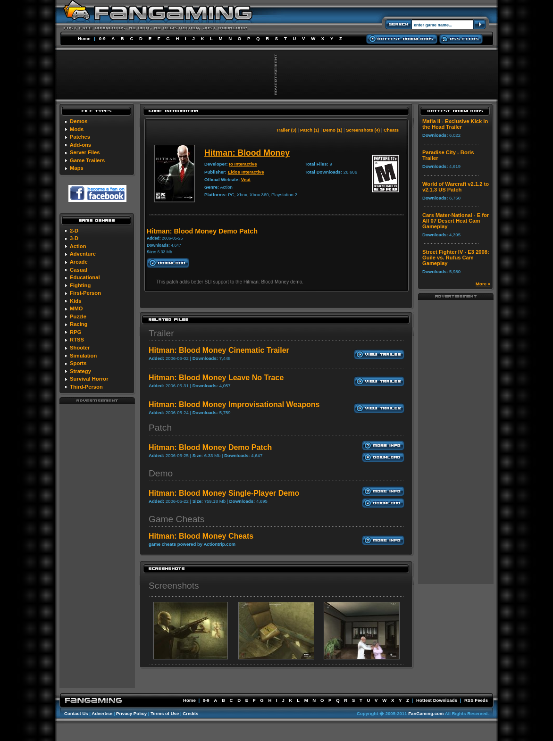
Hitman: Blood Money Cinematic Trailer (219, 350)
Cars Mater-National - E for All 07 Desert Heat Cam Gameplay (455, 220)
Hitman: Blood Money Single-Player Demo (224, 493)
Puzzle (78, 316)
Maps (77, 168)
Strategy (80, 371)
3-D (74, 238)
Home (84, 38)
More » (483, 283)
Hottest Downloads (436, 700)
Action (78, 246)
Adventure (83, 254)
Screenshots (174, 586)
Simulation (83, 355)
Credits (190, 713)
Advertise (102, 713)
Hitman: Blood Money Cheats (201, 536)
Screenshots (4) (363, 130)
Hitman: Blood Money (247, 153)
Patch (160, 428)
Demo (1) (332, 130)
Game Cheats (176, 519)
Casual (78, 270)
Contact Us (76, 713)
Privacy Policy (131, 713)
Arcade (79, 262)
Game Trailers (87, 160)
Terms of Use (165, 713)
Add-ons (80, 145)
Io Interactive (243, 164)
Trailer (161, 333)
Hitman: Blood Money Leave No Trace (216, 378)
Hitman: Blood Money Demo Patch (210, 447)
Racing (78, 324)
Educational (85, 277)
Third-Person (86, 387)
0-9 (102, 38)
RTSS (77, 339)
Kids (75, 301)
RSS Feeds (476, 700)
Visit (246, 179)
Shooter (80, 347)
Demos (78, 121)
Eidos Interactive (246, 172)
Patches (80, 137)
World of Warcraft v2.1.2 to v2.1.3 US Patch (455, 186)
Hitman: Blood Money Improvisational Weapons (234, 404)
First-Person (85, 293)
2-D (74, 230)
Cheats (391, 130)
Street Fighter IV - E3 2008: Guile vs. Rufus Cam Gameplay (455, 257)
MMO (76, 308)
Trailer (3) (286, 130)
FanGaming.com (426, 713)
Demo (161, 473)
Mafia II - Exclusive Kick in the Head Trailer (455, 124)
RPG (75, 332)
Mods (77, 129)
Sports (78, 363)
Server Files (85, 152)
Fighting (80, 285)
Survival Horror (89, 379)
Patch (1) (309, 130)
